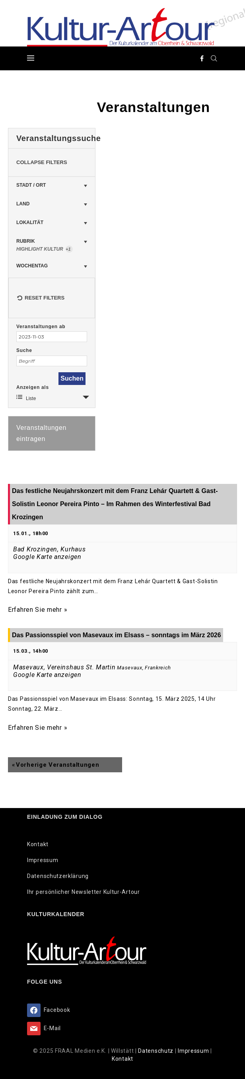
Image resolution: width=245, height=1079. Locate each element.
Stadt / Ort (31, 185)
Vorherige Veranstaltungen (55, 764)
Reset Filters (40, 295)
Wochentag (32, 266)
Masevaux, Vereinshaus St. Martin (64, 667)
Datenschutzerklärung (58, 876)
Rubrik (51, 245)
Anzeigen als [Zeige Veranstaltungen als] (32, 387)
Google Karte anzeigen (47, 557)
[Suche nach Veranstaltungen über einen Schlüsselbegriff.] (51, 361)
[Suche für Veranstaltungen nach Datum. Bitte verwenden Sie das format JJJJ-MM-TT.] (51, 336)
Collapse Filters (41, 162)
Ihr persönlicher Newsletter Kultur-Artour (83, 892)
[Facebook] (202, 58)
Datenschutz (156, 1051)
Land (22, 204)
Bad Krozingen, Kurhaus (49, 549)
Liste (26, 397)
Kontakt (38, 844)
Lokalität (29, 222)
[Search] (214, 58)
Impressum (42, 860)
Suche (24, 350)
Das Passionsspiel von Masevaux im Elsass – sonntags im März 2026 (116, 635)
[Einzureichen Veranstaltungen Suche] (72, 378)
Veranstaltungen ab (40, 326)
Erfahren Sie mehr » (37, 609)
